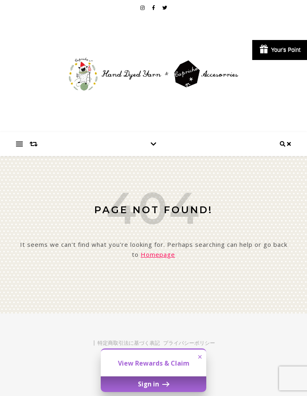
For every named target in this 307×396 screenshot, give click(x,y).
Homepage (158, 254)
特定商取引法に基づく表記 (129, 342)
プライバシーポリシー (189, 342)
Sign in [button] (153, 384)
